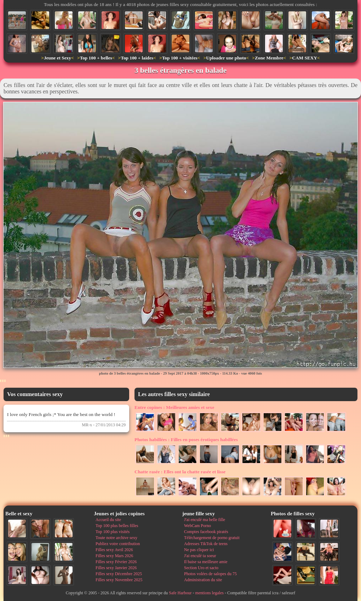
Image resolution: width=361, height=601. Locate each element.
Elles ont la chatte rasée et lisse (179, 471)
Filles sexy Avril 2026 (114, 549)
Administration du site (203, 579)
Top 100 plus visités (113, 531)
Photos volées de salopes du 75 (210, 573)
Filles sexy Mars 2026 (114, 555)
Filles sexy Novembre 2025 (119, 579)
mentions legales (209, 592)
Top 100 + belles (96, 57)
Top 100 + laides (137, 57)
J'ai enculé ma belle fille (204, 519)
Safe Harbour (180, 592)
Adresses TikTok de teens (206, 543)
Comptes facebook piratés (206, 531)
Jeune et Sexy (57, 57)
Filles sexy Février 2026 (116, 561)
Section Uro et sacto (201, 567)
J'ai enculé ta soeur (200, 555)
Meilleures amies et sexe (174, 407)
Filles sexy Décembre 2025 (119, 573)
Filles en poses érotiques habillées (186, 439)
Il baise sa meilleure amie (206, 561)
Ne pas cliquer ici (199, 549)
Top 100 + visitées (179, 57)
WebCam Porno (197, 525)
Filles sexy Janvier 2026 (116, 567)
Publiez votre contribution (118, 543)
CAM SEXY (304, 57)
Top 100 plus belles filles (117, 525)
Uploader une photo (226, 57)
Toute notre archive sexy (116, 537)
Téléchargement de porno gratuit (212, 537)
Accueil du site (108, 519)
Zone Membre (269, 57)
